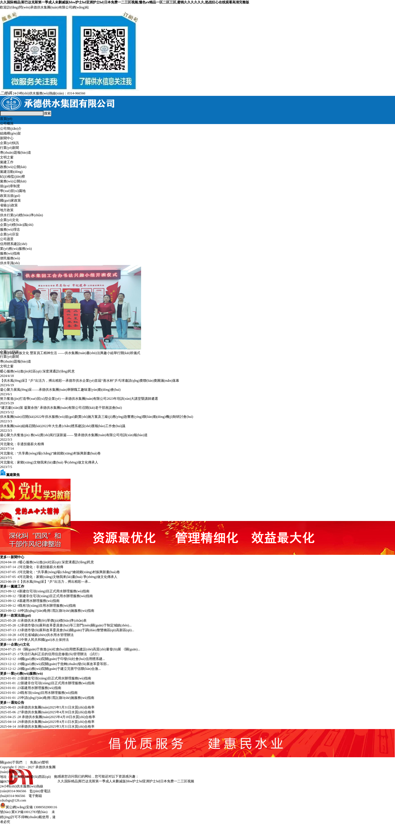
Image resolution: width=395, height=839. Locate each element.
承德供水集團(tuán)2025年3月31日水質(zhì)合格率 (58, 726)
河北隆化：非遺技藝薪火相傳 (22, 444)
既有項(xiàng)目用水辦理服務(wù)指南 (47, 606)
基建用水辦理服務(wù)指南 (39, 601)
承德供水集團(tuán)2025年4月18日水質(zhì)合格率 (58, 717)
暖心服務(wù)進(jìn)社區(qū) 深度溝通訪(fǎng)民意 (37, 371)
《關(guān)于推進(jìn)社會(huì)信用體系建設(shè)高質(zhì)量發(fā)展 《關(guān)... (80, 649)
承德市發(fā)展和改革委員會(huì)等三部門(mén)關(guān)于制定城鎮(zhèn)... (76, 625)
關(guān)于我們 (11, 762)
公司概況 (7, 123)
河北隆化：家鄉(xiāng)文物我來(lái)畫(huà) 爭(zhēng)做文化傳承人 (49, 462)
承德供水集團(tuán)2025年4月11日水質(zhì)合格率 (58, 722)
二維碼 (6, 93)
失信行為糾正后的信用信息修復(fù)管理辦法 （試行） (61, 654)
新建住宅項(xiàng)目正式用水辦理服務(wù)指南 (54, 591)
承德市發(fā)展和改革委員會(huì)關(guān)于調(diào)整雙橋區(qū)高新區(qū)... (77, 630)
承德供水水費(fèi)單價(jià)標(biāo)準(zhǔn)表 (54, 620)
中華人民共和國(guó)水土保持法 (45, 640)
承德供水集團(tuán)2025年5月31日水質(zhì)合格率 (58, 707)
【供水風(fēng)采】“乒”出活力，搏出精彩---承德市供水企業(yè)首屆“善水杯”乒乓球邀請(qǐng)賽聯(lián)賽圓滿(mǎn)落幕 (89, 381)
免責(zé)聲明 (39, 762)
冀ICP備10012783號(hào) (29, 812)
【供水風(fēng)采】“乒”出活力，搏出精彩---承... (55, 582)
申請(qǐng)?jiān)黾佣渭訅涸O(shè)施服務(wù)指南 (57, 611)
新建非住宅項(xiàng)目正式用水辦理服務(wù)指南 (56, 596)
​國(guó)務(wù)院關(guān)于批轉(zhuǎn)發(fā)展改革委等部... (65, 664)
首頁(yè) (6, 119)
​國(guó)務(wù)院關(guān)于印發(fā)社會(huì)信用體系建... (63, 659)
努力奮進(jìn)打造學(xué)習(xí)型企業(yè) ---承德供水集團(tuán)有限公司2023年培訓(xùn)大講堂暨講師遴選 (79, 399)
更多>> (5, 557)
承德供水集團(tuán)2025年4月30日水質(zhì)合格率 (58, 712)
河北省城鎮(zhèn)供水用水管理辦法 (47, 635)
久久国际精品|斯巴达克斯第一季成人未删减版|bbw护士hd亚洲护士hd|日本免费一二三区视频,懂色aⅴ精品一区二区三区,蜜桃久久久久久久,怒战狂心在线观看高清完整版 (124, 2)
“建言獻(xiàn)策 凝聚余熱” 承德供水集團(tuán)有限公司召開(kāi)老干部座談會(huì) (61, 408)
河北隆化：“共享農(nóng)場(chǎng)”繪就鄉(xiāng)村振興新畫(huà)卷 (50, 453)
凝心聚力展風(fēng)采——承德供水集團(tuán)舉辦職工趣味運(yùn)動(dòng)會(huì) (60, 390)
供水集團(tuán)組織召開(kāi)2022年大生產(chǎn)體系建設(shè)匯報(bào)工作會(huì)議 (62, 426)
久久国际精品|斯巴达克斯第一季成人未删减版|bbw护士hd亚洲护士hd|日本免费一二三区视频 (126, 781)
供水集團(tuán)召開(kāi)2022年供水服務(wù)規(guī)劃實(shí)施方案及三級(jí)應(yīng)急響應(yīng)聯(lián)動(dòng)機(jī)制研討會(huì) (96, 417)
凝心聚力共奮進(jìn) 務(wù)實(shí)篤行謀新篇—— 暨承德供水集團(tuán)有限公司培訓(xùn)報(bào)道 (74, 435)
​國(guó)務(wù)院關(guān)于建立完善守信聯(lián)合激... (61, 669)
